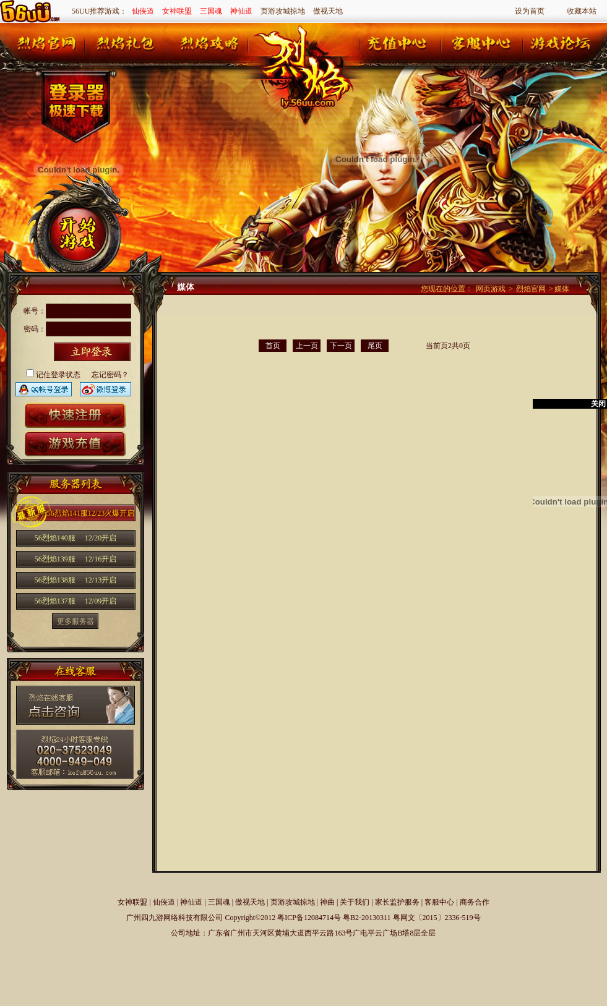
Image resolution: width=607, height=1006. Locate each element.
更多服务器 (75, 621)
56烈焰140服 (75, 538)
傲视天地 (328, 11)
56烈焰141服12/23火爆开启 (90, 513)
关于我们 (354, 902)
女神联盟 (177, 11)
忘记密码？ (110, 374)
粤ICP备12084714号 (309, 917)
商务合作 (474, 902)
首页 (272, 345)
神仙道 (241, 11)
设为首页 (530, 11)
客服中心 (439, 902)
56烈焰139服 (75, 559)
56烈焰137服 (75, 601)
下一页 (341, 345)
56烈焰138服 (75, 580)
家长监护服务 (397, 902)
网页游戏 (491, 288)
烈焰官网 (531, 288)
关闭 (598, 403)
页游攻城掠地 (282, 11)
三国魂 (211, 11)
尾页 (375, 345)
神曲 (327, 902)
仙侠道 (143, 11)
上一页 (307, 345)
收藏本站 (581, 11)
